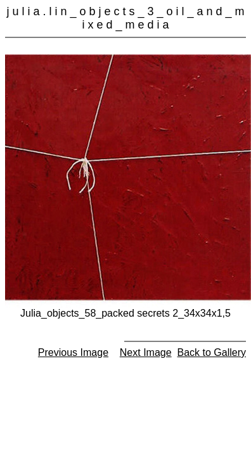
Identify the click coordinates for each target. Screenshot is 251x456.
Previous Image (73, 352)
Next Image (146, 352)
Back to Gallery (211, 352)
